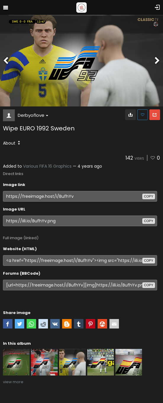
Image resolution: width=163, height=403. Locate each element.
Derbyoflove (33, 115)
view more (13, 382)
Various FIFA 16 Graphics (47, 166)
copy (148, 196)
